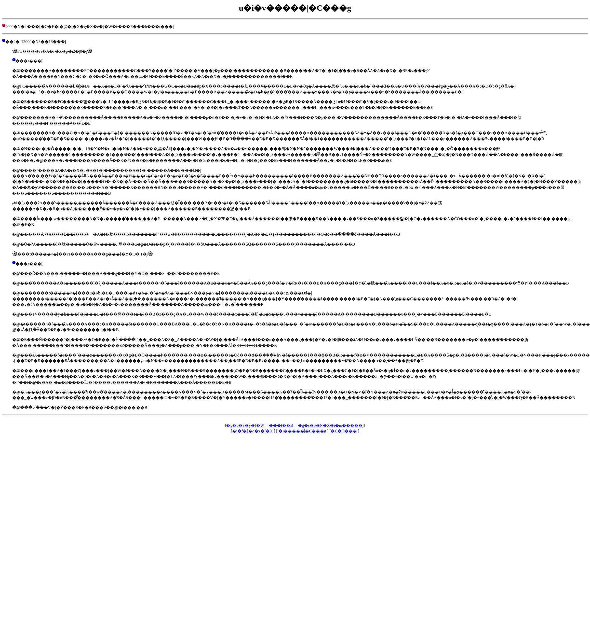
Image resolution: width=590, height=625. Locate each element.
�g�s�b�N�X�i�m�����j (331, 425)
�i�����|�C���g (302, 431)
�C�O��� (344, 431)
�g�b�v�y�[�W (245, 425)
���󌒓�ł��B (281, 425)
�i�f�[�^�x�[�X (252, 431)
